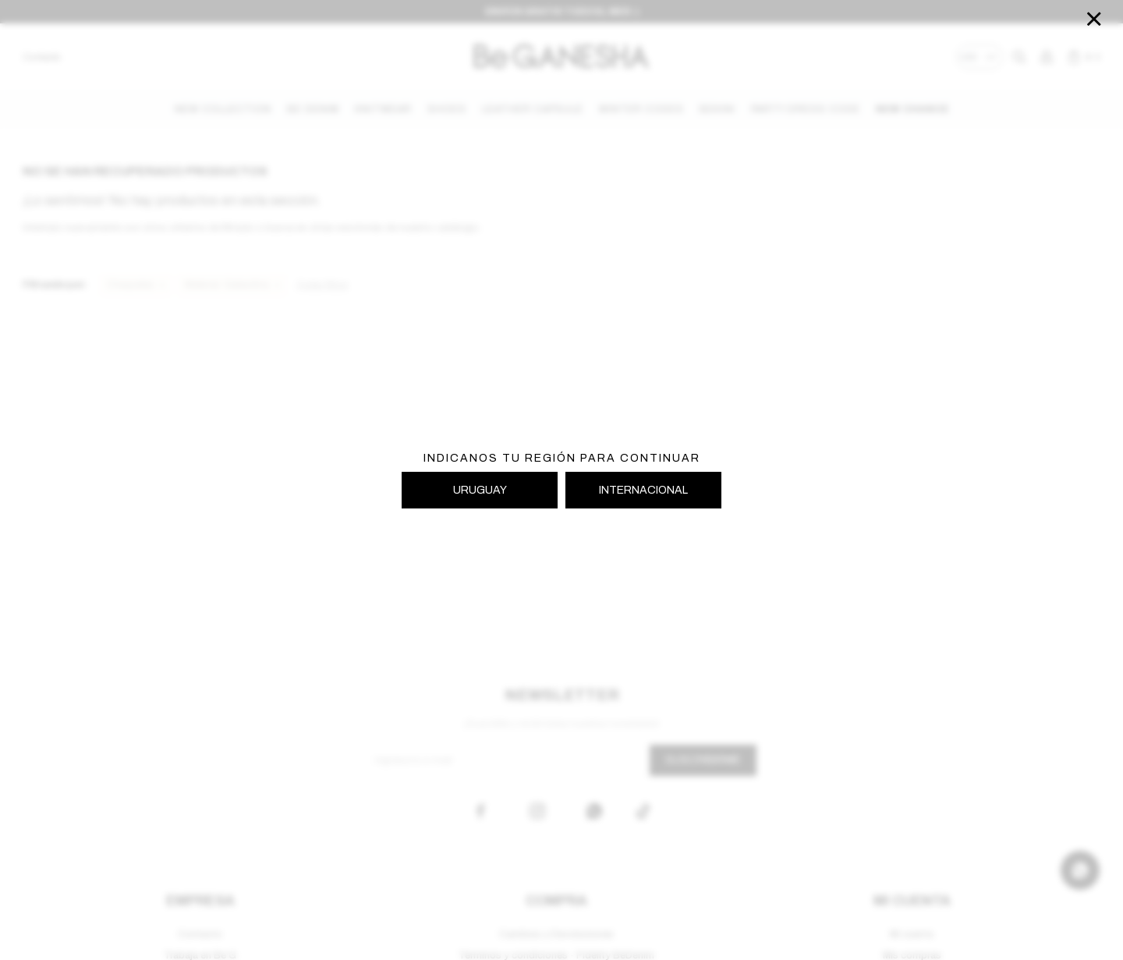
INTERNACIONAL (643, 490)
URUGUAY (480, 490)
